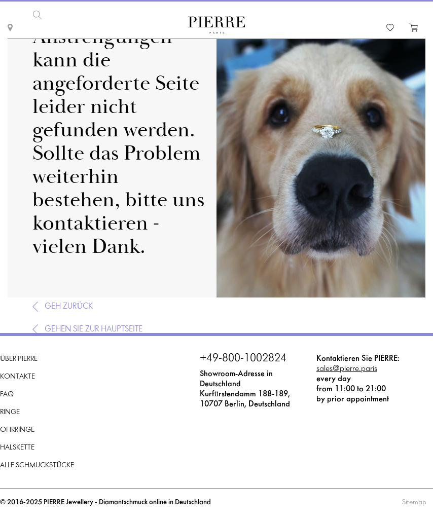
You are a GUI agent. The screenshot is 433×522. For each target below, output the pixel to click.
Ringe (10, 412)
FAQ (7, 394)
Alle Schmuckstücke (37, 465)
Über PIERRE (19, 359)
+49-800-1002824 (243, 359)
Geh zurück (69, 306)
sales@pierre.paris (346, 368)
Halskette (17, 447)
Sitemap (414, 502)
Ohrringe (17, 430)
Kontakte (17, 377)
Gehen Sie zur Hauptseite (93, 329)
